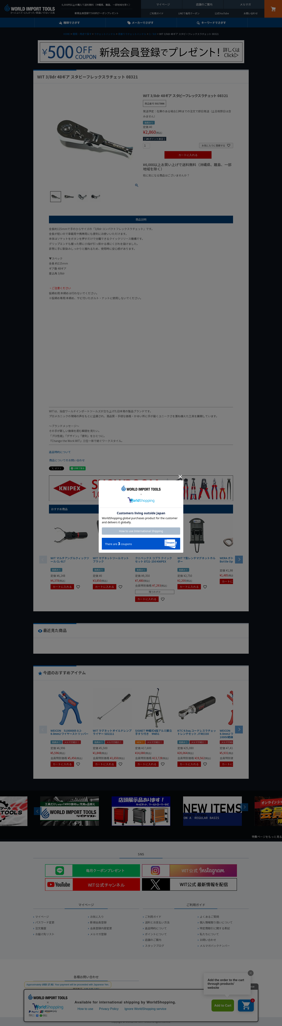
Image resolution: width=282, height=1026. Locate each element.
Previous (38, 811)
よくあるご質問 (209, 917)
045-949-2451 (91, 989)
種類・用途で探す (82, 33)
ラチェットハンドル (104, 33)
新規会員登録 (98, 922)
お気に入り (97, 917)
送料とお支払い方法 (157, 922)
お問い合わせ (251, 13)
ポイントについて (156, 934)
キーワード (213, 23)
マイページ (163, 4)
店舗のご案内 (204, 4)
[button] (239, 559)
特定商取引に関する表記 (215, 928)
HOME (66, 33)
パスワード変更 (44, 922)
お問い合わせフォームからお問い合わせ (86, 1003)
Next (244, 807)
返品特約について (60, 452)
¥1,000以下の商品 (156, 182)
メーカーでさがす (143, 23)
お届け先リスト (44, 934)
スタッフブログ (154, 946)
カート (273, 9)
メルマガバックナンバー (215, 946)
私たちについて (209, 934)
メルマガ (245, 4)
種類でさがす (71, 23)
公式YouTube (222, 13)
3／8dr (152, 33)
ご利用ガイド (156, 13)
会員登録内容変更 (101, 928)
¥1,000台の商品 (181, 182)
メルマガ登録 (98, 934)
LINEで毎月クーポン (189, 13)
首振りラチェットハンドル (132, 33)
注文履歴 (40, 928)
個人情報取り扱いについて (216, 922)
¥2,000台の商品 (206, 182)
